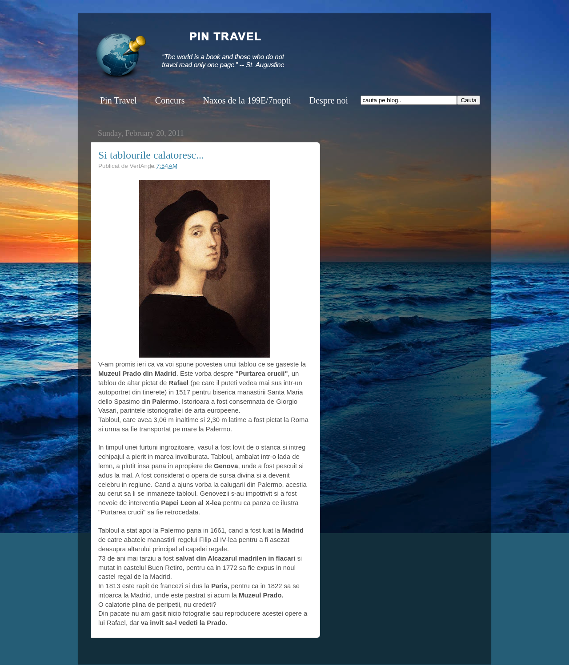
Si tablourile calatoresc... (151, 155)
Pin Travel (118, 100)
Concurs (170, 100)
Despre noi (328, 100)
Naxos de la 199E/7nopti (247, 100)
